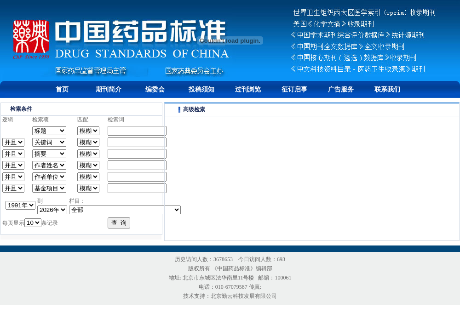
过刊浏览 (248, 89)
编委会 (155, 89)
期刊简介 (108, 89)
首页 (62, 89)
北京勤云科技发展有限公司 (244, 296)
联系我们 (387, 89)
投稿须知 (201, 89)
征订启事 (294, 89)
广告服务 (341, 89)
